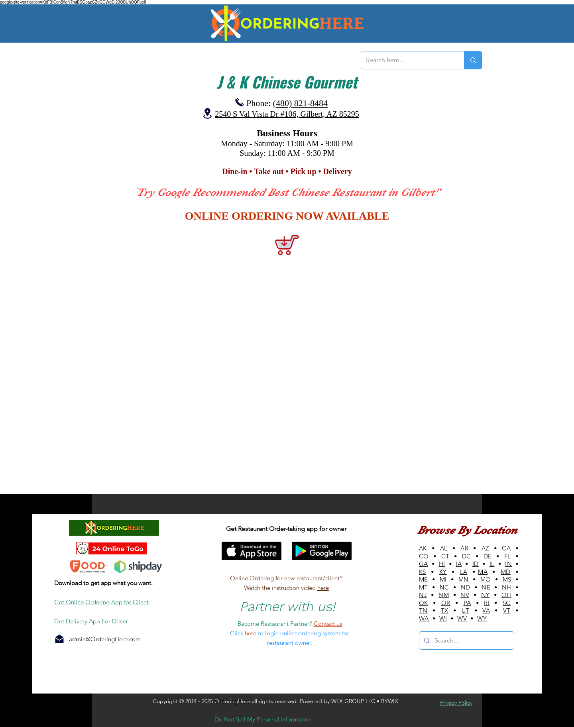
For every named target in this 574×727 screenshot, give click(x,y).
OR (445, 603)
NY (485, 595)
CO (424, 556)
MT (423, 587)
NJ (423, 595)
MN (463, 579)
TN (423, 610)
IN (508, 564)
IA (459, 564)
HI (442, 564)
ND (465, 587)
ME (423, 579)
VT (507, 610)
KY (443, 572)
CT (445, 556)
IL (492, 564)
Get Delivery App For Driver (91, 621)
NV (464, 595)
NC (444, 587)
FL (507, 556)
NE (486, 587)
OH (506, 595)
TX (444, 610)
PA (467, 603)
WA (424, 618)
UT (466, 610)
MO (485, 579)
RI (486, 603)
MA (483, 572)
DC (466, 556)
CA (506, 548)
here (323, 587)
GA (423, 564)
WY (482, 618)
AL (444, 548)
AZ (485, 548)
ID (475, 564)
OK (423, 603)
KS (422, 572)
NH (506, 587)
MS (507, 579)
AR (464, 548)
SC (507, 603)
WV (462, 618)
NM (443, 595)
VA (486, 610)
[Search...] (465, 640)
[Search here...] (406, 60)
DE (488, 556)
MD (506, 572)
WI (443, 618)
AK (423, 548)
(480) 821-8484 (300, 103)
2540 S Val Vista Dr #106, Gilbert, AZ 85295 (287, 114)
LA (464, 572)
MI (443, 579)
